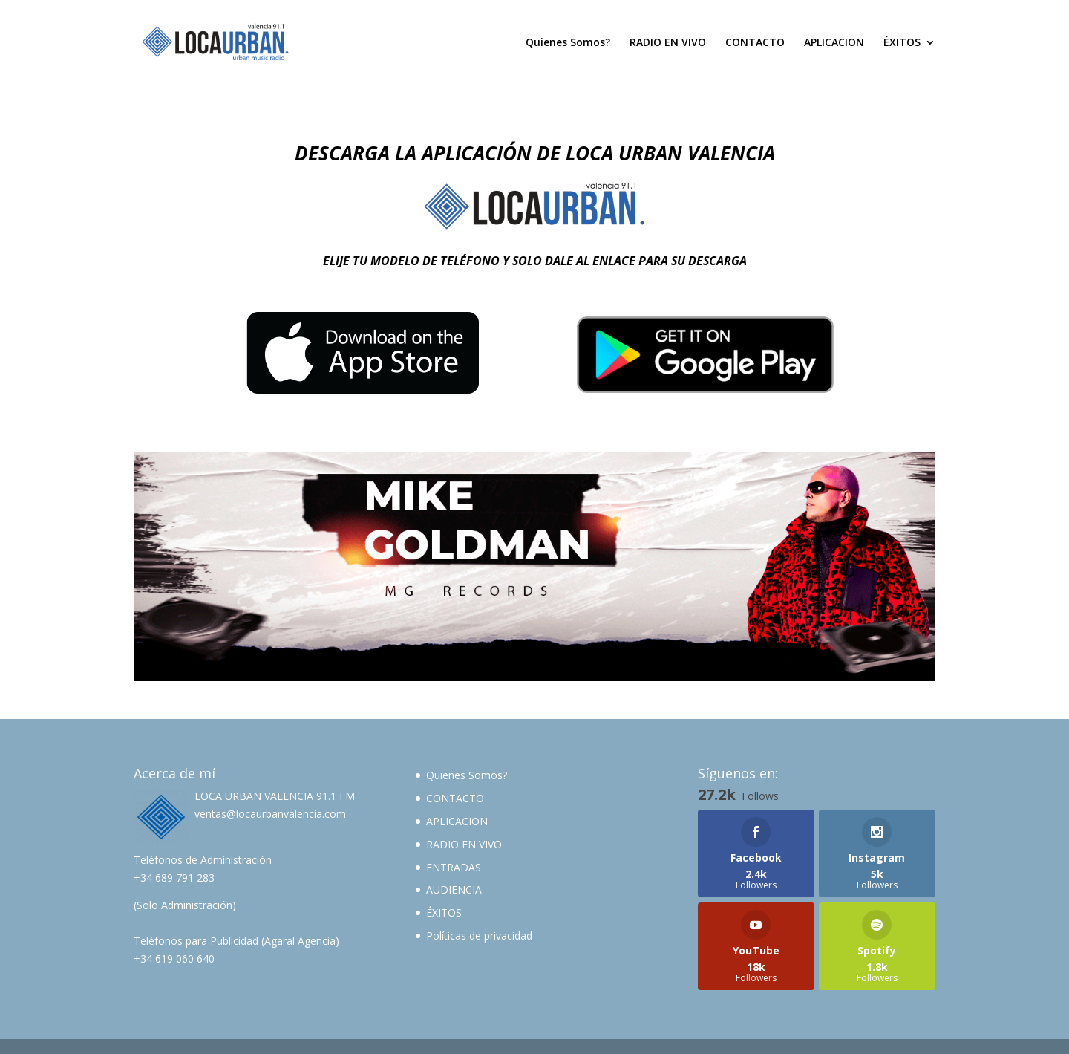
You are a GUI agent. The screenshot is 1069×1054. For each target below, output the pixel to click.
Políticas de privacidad (479, 935)
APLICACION (834, 43)
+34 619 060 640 (174, 958)
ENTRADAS (453, 867)
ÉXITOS (902, 43)
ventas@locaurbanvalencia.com (270, 814)
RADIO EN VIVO (668, 43)
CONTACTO (755, 43)
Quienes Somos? (568, 43)
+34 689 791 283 (174, 878)
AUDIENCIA (454, 889)
